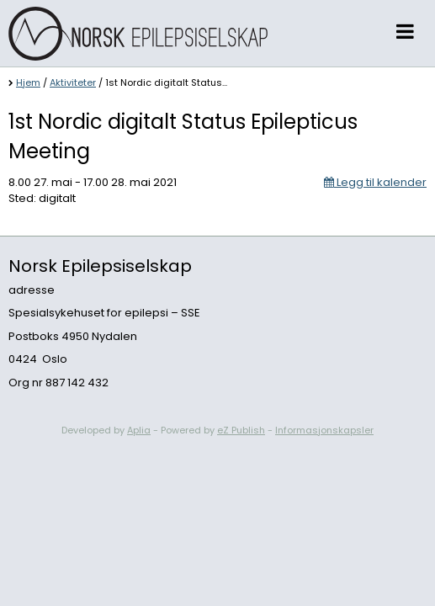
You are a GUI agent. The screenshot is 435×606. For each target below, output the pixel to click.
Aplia (139, 430)
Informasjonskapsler (324, 430)
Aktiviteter (73, 82)
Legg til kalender (375, 182)
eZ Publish (241, 430)
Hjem (28, 82)
